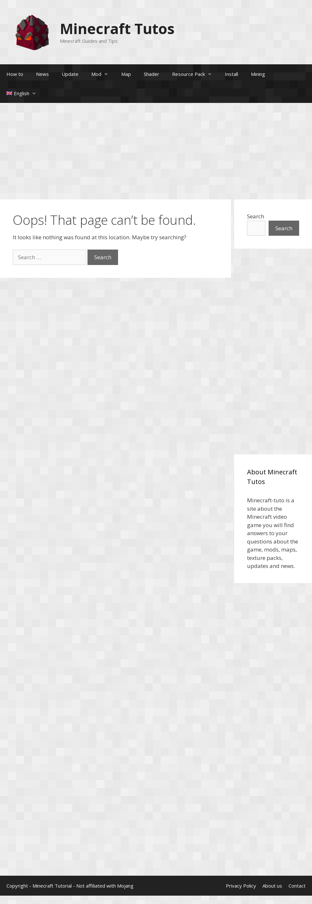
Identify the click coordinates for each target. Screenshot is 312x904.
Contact (297, 885)
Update (70, 74)
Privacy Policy (241, 885)
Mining (258, 74)
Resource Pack (195, 74)
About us (272, 885)
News (42, 74)
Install (231, 74)
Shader (151, 74)
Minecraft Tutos (117, 28)
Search (255, 216)
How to (14, 74)
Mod (103, 74)
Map (126, 74)
